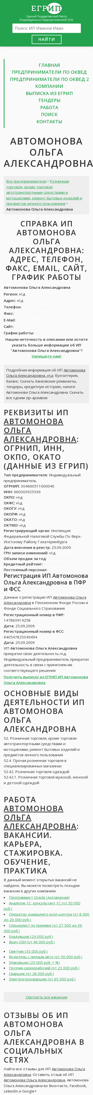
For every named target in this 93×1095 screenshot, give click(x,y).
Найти (46, 39)
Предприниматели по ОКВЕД (49, 72)
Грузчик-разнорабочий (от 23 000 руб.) (44, 967)
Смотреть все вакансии (46, 997)
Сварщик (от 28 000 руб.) (31, 973)
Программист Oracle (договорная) (39, 897)
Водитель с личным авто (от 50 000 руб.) (45, 956)
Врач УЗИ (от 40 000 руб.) (32, 941)
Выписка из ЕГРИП (49, 93)
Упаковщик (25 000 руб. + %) (34, 962)
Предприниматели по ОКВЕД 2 (49, 79)
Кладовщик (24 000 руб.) (31, 936)
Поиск (49, 114)
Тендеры (49, 100)
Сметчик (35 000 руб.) (28, 951)
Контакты (49, 121)
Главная (49, 65)
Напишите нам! (46, 356)
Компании (49, 86)
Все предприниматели (26, 181)
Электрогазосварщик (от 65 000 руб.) (42, 978)
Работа (49, 107)
